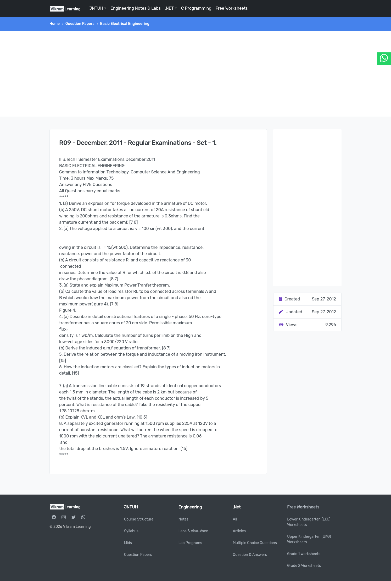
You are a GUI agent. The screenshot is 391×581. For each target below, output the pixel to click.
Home (54, 23)
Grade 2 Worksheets (304, 565)
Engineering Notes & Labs (135, 8)
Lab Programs (190, 543)
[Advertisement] (195, 73)
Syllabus (131, 531)
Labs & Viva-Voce (193, 531)
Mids (128, 543)
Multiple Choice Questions (255, 543)
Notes (183, 519)
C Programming (196, 8)
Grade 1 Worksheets (303, 554)
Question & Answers (250, 554)
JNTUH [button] (96, 8)
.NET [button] (169, 8)
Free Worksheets (232, 8)
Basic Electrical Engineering (124, 23)
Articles (239, 531)
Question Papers (79, 23)
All (235, 519)
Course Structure (138, 519)
